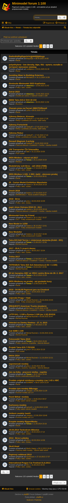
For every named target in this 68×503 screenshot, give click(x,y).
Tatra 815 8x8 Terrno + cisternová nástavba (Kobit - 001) (36, 240)
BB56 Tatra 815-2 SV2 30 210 (23, 100)
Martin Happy (31, 448)
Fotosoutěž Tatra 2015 (19, 339)
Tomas (29, 160)
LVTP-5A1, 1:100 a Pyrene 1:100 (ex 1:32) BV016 (32, 314)
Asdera (29, 184)
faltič (28, 151)
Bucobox (19, 104)
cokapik (29, 391)
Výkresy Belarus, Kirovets (21, 116)
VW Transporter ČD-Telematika (24, 149)
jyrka (28, 201)
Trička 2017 (14, 256)
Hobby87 (29, 118)
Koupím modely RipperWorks (23, 421)
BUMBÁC (29, 382)
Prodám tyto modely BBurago (23, 388)
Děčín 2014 (14, 355)
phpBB (26, 494)
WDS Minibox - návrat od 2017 (23, 158)
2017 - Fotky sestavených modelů (28, 219)
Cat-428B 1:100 (16, 331)
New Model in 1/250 (18, 223)
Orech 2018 (14, 191)
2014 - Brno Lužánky (19, 438)
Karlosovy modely (17, 405)
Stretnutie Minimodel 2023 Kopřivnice (27, 83)
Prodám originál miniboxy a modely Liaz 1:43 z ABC (34, 380)
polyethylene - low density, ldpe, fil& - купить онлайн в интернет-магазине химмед (35, 65)
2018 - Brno (14, 199)
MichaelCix (30, 77)
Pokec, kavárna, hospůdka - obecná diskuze (32, 343)
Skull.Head (14, 446)
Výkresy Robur (16, 133)
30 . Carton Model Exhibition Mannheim (28, 182)
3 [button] (47, 46)
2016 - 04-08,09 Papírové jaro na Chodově (29, 289)
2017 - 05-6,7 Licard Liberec (22, 248)
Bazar (18, 60)
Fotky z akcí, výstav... (24, 87)
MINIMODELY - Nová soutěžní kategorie (31, 195)
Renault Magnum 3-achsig (21, 141)
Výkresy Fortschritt (18, 125)
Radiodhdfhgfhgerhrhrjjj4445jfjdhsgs (27, 56)
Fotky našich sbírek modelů (26, 401)
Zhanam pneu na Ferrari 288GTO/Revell (28, 108)
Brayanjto (29, 58)
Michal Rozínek (22, 244)
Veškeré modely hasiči (20, 413)
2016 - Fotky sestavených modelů (28, 302)
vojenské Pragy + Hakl (20, 298)
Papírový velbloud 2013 (20, 454)
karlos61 (29, 407)
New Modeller (15, 232)
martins (29, 209)
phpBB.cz (39, 497)
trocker (28, 399)
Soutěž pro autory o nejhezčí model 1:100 (32, 96)
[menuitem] (8, 23)
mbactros (30, 86)
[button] (51, 46)
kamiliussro (30, 457)
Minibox (19, 162)
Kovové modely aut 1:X (24, 392)
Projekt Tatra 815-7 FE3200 (22, 347)
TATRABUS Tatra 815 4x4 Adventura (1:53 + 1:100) (33, 265)
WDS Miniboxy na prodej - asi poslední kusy (30, 281)
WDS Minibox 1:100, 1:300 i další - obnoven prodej (33, 174)
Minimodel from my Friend (21, 215)
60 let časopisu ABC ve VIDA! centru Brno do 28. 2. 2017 (36, 273)
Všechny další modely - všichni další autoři (32, 450)
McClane (29, 308)
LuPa (28, 110)
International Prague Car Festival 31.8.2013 (29, 463)
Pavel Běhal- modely (19, 397)
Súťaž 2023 (14, 92)
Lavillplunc (30, 69)
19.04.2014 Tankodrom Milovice (24, 430)
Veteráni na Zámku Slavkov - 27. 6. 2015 (28, 322)
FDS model (20, 153)
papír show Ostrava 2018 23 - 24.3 (25, 207)
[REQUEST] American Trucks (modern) (27, 306)
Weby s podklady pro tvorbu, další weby (31, 120)
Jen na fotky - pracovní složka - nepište (28, 372)
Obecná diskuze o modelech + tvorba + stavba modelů (36, 145)
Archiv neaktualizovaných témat (28, 376)
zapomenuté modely (19, 364)
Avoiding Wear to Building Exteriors (26, 75)
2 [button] (44, 46)
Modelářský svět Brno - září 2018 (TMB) (28, 166)
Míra (28, 432)
